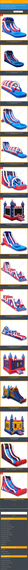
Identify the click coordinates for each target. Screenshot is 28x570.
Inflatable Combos (5, 530)
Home (6, 8)
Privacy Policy (4, 568)
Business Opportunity (6, 560)
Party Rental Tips (5, 564)
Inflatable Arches (5, 538)
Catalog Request (4, 551)
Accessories (3, 542)
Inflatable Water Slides (6, 525)
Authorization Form (5, 553)
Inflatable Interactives (6, 528)
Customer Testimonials (6, 566)
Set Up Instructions (5, 558)
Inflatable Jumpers (5, 521)
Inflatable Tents (5, 536)
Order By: (11, 11)
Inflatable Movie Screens (6, 534)
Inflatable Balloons (5, 540)
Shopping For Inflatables (7, 562)
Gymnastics (3, 544)
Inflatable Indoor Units (6, 532)
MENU (23, 1)
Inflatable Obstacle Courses (7, 526)
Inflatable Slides (5, 523)
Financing (3, 549)
